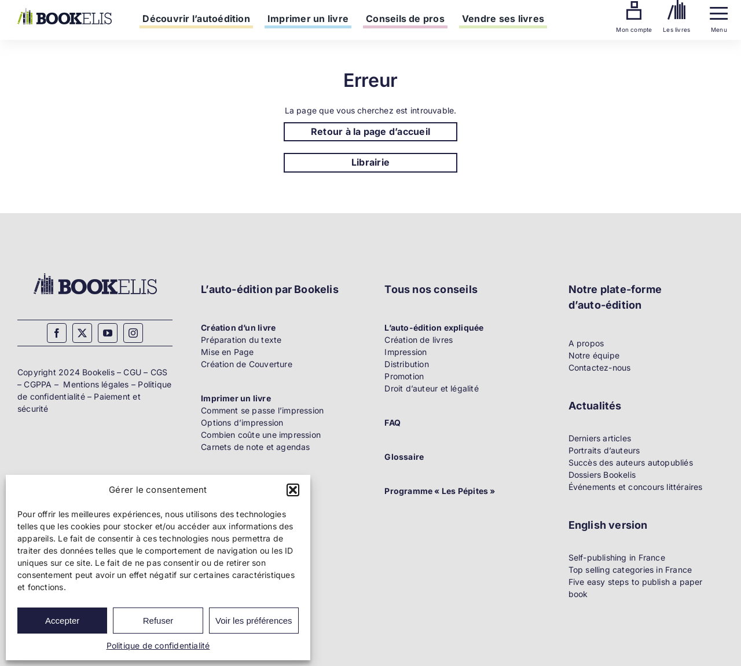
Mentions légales (96, 384)
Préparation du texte (241, 340)
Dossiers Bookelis (602, 475)
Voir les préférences (253, 620)
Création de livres (418, 340)
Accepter (62, 620)
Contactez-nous (599, 367)
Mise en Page (227, 352)
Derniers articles (600, 438)
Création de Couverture (246, 364)
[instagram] (133, 333)
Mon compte (634, 29)
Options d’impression (242, 422)
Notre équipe (594, 355)
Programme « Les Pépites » (439, 491)
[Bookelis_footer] (95, 275)
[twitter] (82, 333)
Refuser (158, 620)
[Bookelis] (64, 12)
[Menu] (719, 11)
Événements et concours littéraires (635, 487)
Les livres (676, 29)
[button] (293, 490)
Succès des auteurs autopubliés (630, 462)
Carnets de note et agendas (255, 447)
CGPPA (38, 384)
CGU (132, 372)
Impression (405, 352)
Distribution (406, 364)
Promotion (404, 376)
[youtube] (108, 333)
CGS (159, 372)
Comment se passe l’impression (262, 410)
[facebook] (57, 333)
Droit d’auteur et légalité (431, 388)
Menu (719, 29)
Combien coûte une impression (261, 435)
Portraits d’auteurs (604, 450)
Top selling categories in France (630, 569)
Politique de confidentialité (158, 645)
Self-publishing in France (616, 557)
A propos (586, 343)
